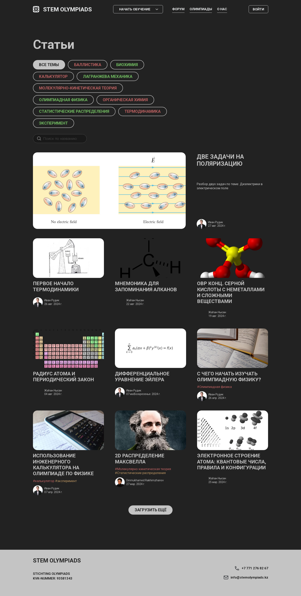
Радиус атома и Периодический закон (66, 389)
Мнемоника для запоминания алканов (149, 291)
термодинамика (153, 113)
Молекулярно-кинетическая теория (82, 89)
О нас (222, 9)
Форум (178, 9)
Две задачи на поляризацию (224, 164)
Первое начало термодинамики (58, 291)
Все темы (51, 64)
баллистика (93, 64)
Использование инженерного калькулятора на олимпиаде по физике (66, 479)
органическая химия (134, 101)
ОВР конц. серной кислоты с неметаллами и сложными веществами (222, 301)
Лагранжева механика (115, 77)
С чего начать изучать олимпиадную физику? (232, 389)
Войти (258, 9)
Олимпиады (201, 9)
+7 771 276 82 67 (251, 568)
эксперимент (55, 125)
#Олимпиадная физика (214, 400)
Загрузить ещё (150, 525)
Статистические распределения (78, 113)
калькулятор (55, 77)
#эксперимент (66, 497)
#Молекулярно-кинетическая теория (143, 484)
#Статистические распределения (140, 488)
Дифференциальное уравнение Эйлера (145, 389)
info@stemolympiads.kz (245, 577)
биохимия (137, 64)
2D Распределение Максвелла (142, 473)
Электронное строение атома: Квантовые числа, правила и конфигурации (231, 479)
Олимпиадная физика (66, 101)
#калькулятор (43, 497)
